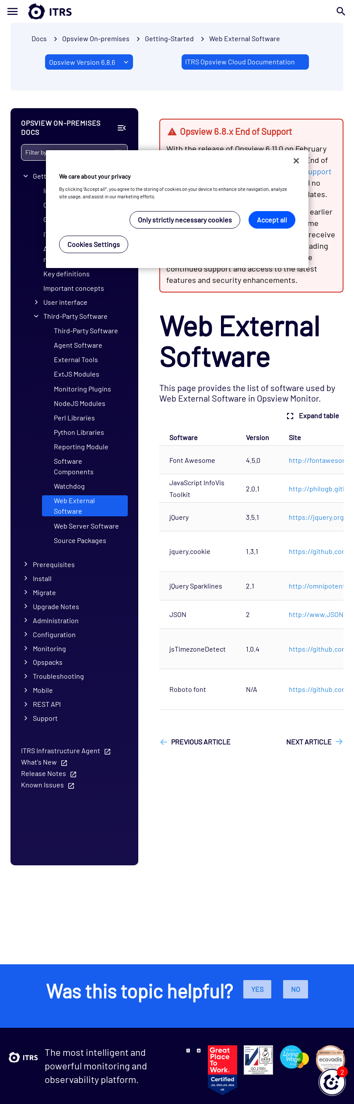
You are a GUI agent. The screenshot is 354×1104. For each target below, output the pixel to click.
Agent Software (78, 345)
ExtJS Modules (76, 374)
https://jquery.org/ (318, 517)
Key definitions (66, 273)
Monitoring (49, 648)
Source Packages (80, 540)
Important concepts (73, 288)
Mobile (43, 690)
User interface (65, 302)
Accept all (272, 219)
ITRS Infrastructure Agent (60, 750)
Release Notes (43, 773)
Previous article (201, 741)
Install (42, 578)
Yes (257, 989)
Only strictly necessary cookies (185, 219)
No (295, 989)
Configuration (54, 634)
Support (45, 718)
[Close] (296, 160)
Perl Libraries (74, 417)
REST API (47, 704)
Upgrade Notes (56, 606)
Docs (39, 38)
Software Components (74, 466)
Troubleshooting (58, 676)
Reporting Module (81, 446)
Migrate (44, 592)
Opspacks (48, 662)
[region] (177, 209)
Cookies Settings (93, 244)
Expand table (312, 416)
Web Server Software (86, 526)
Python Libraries (79, 432)
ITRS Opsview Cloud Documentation (240, 61)
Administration (56, 620)
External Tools (76, 359)
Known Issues (42, 784)
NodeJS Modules (79, 403)
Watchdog (69, 486)
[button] (332, 1082)
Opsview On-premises (96, 38)
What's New (39, 762)
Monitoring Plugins (82, 388)
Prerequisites (54, 564)
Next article (309, 741)
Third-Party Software (75, 316)
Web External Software (244, 38)
